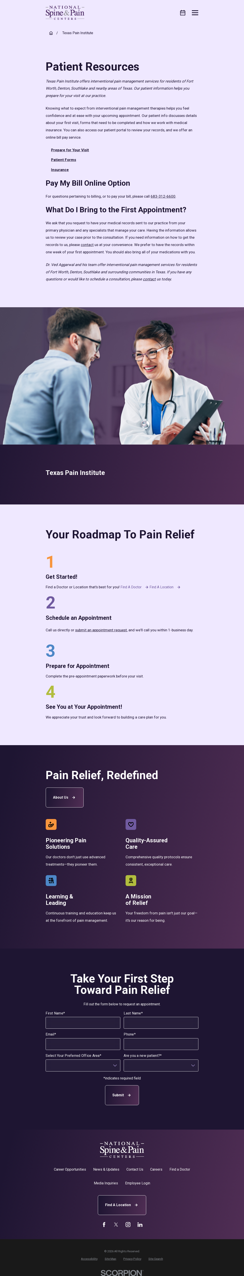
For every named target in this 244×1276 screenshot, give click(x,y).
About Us (64, 797)
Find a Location (165, 587)
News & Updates (106, 1169)
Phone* (130, 1034)
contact (87, 244)
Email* (51, 1034)
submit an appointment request (101, 630)
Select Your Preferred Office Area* (73, 1055)
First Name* (55, 1013)
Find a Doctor (135, 587)
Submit (122, 1095)
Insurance (60, 169)
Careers (156, 1169)
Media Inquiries (106, 1183)
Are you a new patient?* (143, 1055)
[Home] (65, 13)
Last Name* (133, 1013)
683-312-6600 (163, 196)
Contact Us (134, 1169)
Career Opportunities (70, 1169)
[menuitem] (89, 1259)
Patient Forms (63, 160)
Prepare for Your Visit (70, 150)
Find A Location (122, 1205)
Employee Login (137, 1183)
